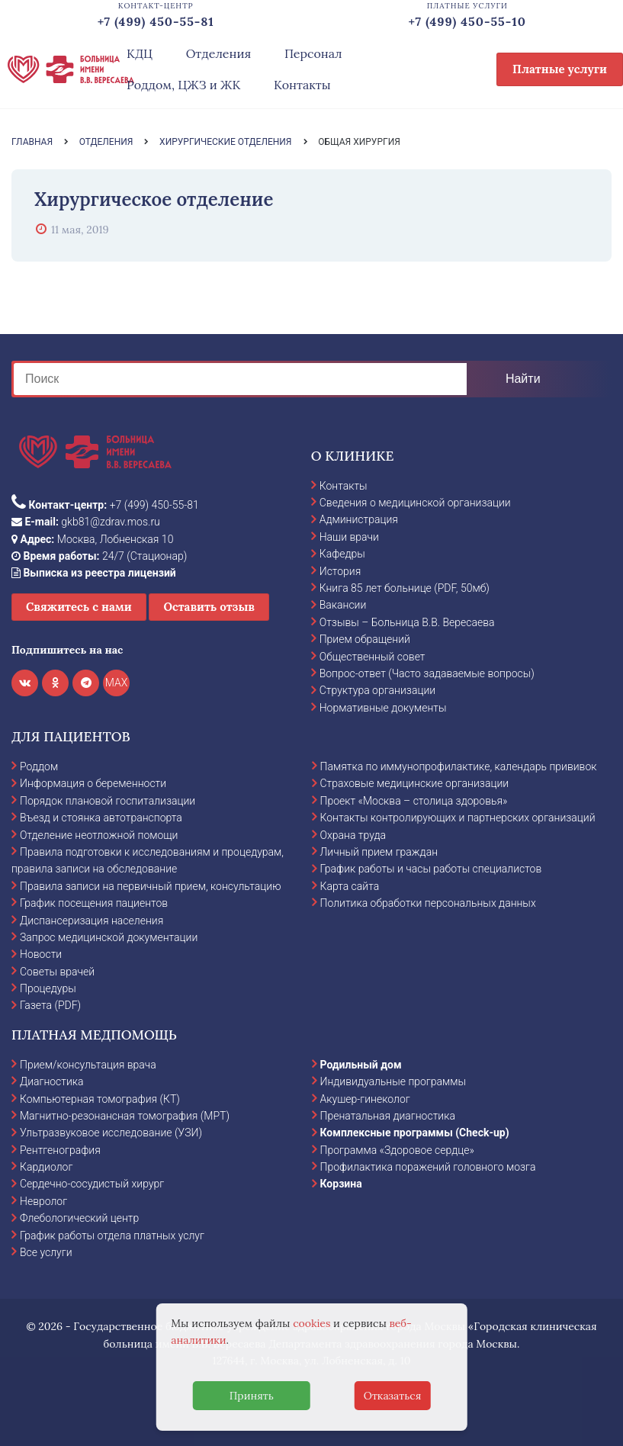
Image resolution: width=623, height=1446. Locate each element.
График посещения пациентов (94, 903)
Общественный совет (373, 657)
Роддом (39, 766)
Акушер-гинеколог (365, 1099)
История (340, 571)
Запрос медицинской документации (108, 937)
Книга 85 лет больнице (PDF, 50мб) (405, 588)
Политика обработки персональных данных (428, 903)
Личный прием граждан (379, 852)
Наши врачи (349, 537)
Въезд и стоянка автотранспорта (101, 817)
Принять (252, 1396)
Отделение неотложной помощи (99, 835)
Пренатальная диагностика (387, 1116)
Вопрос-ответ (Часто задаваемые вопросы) (427, 673)
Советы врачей (57, 972)
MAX (116, 682)
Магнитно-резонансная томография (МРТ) (125, 1116)
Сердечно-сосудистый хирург (92, 1184)
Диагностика (52, 1081)
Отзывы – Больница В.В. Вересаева (407, 622)
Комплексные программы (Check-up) (414, 1132)
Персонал (313, 53)
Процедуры (48, 988)
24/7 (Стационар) (99, 556)
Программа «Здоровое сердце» (397, 1150)
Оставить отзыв (209, 606)
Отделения (219, 53)
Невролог (43, 1201)
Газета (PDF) (50, 1005)
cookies (311, 1323)
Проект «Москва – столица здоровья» (414, 801)
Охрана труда (353, 835)
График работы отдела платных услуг (112, 1235)
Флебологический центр (79, 1218)
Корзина (341, 1184)
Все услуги (46, 1252)
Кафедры (342, 554)
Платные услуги (559, 69)
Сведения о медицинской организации (415, 502)
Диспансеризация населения (91, 920)
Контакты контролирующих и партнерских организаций (458, 817)
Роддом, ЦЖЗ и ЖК (183, 84)
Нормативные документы (383, 708)
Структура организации (377, 690)
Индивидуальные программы (393, 1081)
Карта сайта (350, 886)
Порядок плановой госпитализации (107, 801)
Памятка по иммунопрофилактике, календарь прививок (458, 766)
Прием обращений (365, 639)
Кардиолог (46, 1167)
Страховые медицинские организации (414, 783)
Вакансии (343, 605)
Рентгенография (60, 1150)
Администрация (359, 519)
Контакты (302, 84)
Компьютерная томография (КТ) (100, 1099)
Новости (41, 954)
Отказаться (393, 1396)
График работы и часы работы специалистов (431, 869)
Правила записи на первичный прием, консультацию (150, 886)
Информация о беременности (93, 783)
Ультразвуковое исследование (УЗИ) (111, 1132)
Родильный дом (361, 1065)
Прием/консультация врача (88, 1065)
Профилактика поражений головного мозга (428, 1167)
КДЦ (140, 53)
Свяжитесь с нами (79, 606)
